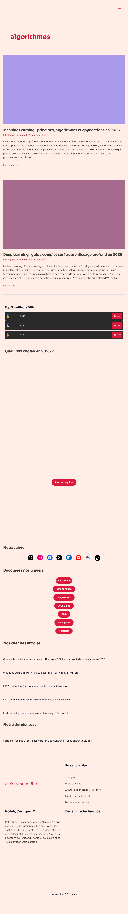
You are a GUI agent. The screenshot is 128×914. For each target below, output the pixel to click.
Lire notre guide (64, 492)
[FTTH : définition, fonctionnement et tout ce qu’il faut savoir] (3, 704)
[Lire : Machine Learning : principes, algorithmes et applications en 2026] (64, 89)
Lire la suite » (10, 169)
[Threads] (32, 795)
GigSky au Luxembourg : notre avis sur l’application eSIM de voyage (41, 684)
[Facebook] (11, 795)
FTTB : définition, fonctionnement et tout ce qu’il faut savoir (37, 697)
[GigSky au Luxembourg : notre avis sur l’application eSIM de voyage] (3, 677)
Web (64, 625)
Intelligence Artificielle (16, 139)
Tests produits (64, 590)
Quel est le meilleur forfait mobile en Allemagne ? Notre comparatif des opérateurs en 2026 (55, 670)
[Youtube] (21, 795)
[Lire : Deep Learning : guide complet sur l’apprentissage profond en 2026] (64, 218)
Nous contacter (74, 794)
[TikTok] (37, 795)
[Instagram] (6, 795)
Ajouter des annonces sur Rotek (83, 800)
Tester (117, 326)
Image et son (64, 608)
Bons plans (64, 633)
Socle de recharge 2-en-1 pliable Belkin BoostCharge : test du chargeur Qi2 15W (48, 751)
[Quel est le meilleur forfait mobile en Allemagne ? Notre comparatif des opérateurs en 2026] (3, 664)
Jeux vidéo (64, 616)
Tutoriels (64, 642)
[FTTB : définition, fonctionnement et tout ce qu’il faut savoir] (3, 690)
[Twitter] (16, 795)
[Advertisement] (64, 526)
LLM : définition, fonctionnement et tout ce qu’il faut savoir (36, 724)
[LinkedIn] (27, 795)
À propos (70, 788)
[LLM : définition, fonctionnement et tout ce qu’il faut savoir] (3, 717)
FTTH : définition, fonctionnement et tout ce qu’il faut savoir (37, 710)
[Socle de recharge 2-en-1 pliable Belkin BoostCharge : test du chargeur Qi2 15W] (3, 745)
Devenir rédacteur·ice (77, 813)
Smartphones (64, 599)
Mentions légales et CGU (79, 807)
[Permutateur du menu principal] (119, 7)
